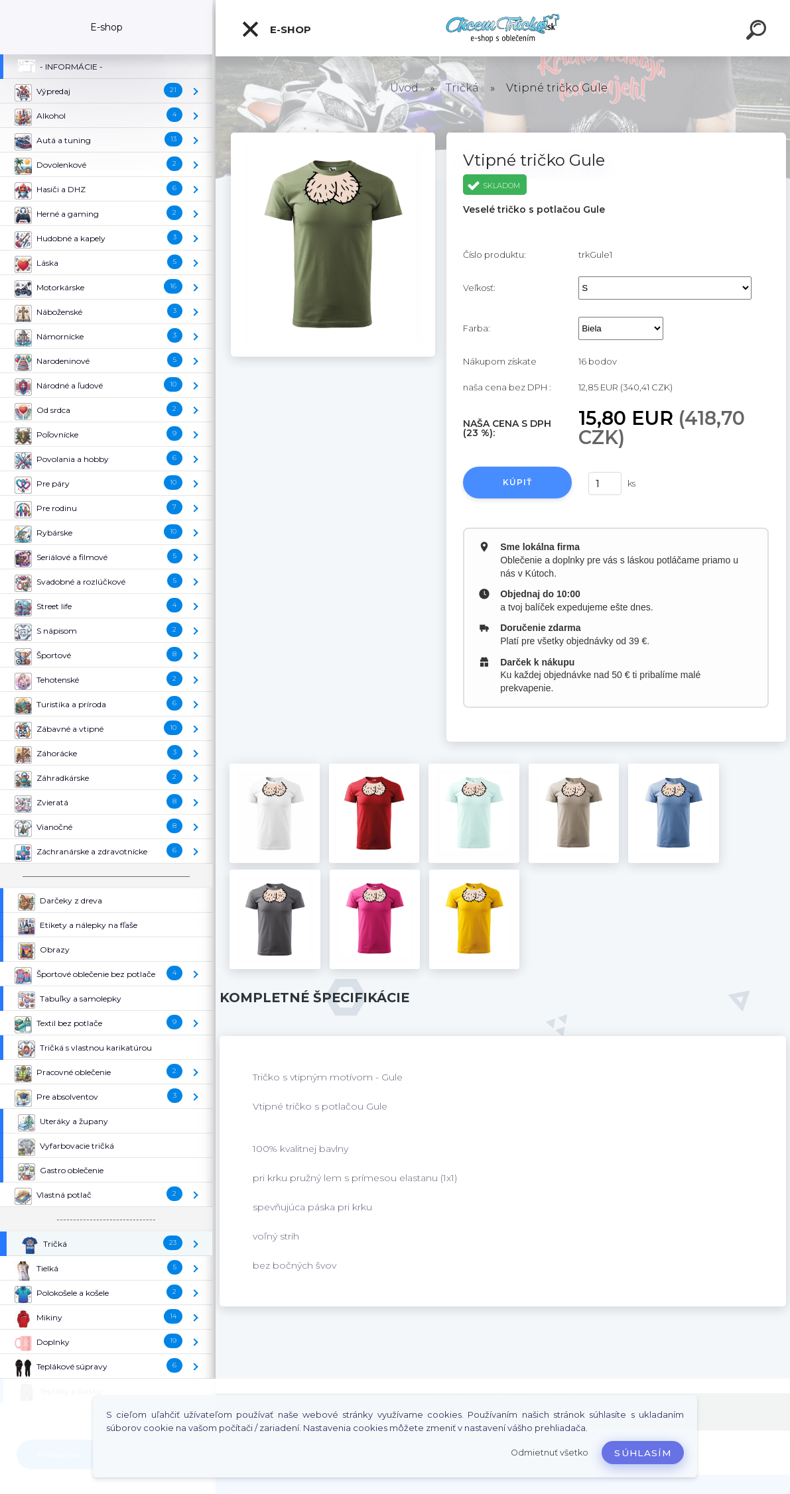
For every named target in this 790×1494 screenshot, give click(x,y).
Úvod (404, 88)
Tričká (462, 88)
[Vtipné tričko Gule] (332, 137)
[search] (758, 32)
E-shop (276, 29)
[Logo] (503, 28)
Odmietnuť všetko (549, 1453)
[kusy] (605, 483)
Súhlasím (642, 1453)
